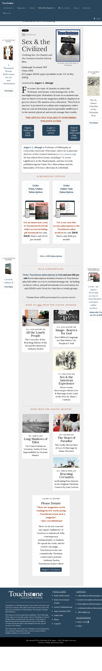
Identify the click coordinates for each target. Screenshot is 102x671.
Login (97, 18)
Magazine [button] (21, 8)
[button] (47, 8)
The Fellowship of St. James (46, 640)
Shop (56, 619)
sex (23, 34)
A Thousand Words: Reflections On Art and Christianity (9, 74)
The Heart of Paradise (66, 439)
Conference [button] (8, 8)
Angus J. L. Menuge (33, 147)
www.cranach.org (66, 154)
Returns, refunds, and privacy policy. (51, 642)
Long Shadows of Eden (35, 440)
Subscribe (58, 615)
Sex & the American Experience (66, 380)
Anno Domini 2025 (62, 611)
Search (7, 13)
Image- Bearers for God (66, 331)
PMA (80, 626)
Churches (86, 8)
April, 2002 (68, 63)
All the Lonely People (35, 334)
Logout (57, 623)
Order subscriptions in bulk (42, 274)
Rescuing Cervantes (66, 475)
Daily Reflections (61, 595)
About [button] (32, 8)
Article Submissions (63, 607)
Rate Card (82, 622)
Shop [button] (77, 8)
